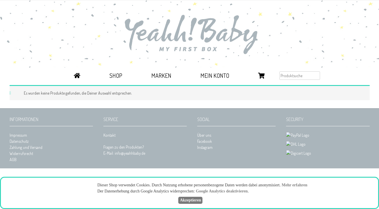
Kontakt (109, 135)
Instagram (205, 147)
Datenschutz (19, 141)
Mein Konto (214, 75)
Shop (115, 75)
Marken (161, 75)
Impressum (18, 135)
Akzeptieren (190, 200)
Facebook (204, 141)
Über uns (204, 135)
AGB (13, 159)
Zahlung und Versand (26, 147)
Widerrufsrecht (21, 153)
